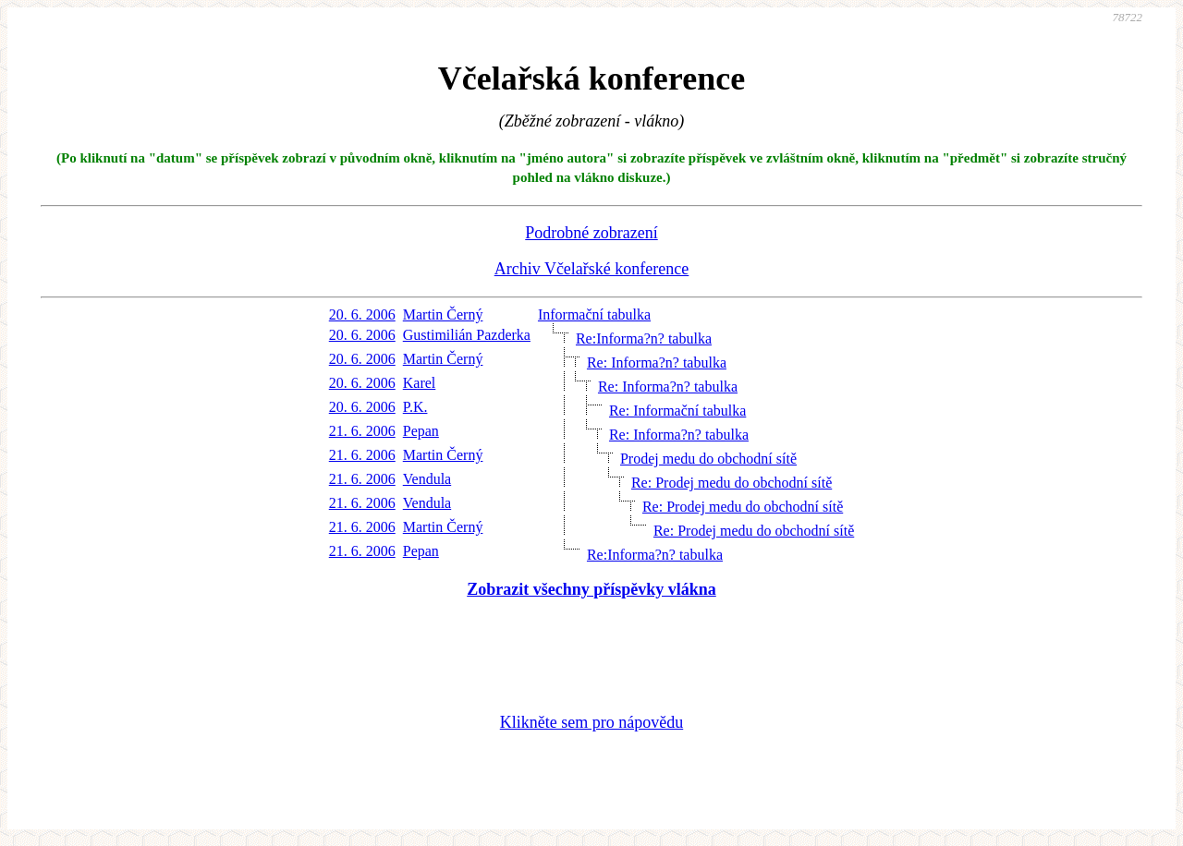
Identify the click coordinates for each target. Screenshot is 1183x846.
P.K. (415, 407)
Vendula (427, 479)
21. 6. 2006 (362, 431)
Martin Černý (443, 314)
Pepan (421, 431)
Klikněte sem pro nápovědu (591, 722)
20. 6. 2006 (362, 314)
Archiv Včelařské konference (591, 269)
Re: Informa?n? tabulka (656, 362)
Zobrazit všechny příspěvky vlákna (591, 589)
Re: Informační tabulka (677, 410)
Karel (419, 383)
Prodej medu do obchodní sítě (708, 458)
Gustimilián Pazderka (467, 335)
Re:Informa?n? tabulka (644, 338)
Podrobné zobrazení (591, 233)
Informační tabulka (594, 314)
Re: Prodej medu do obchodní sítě (731, 482)
